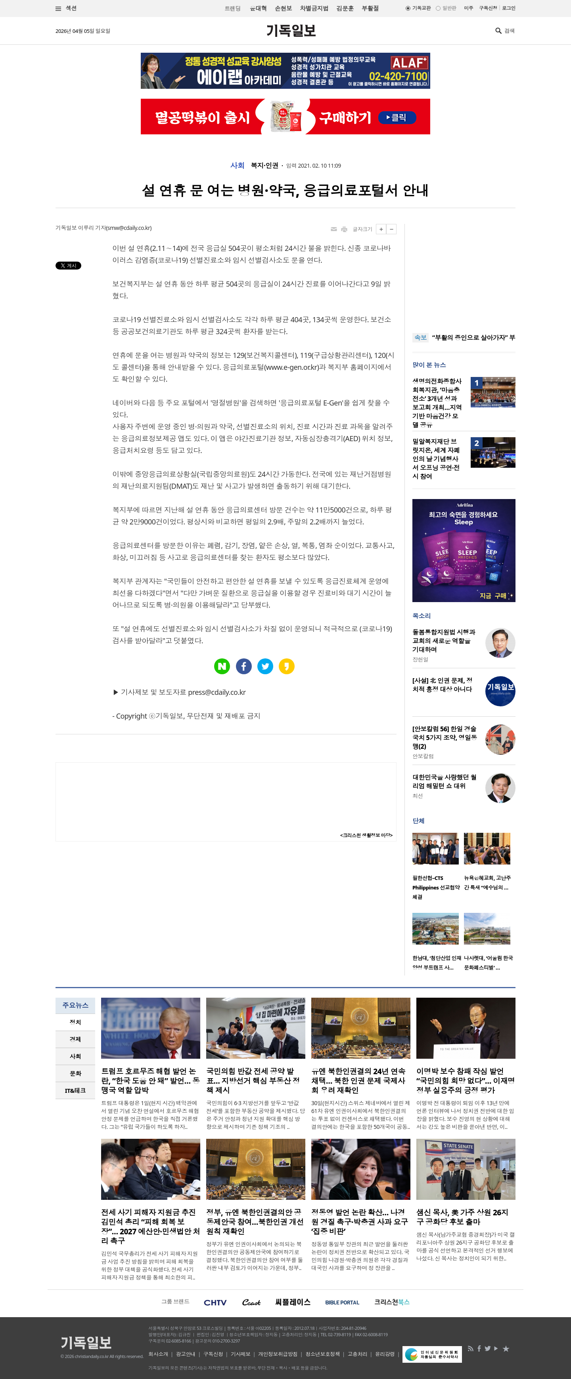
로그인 (508, 8)
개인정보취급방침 (278, 1354)
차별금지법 (314, 8)
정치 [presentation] (75, 1022)
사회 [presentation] (75, 1056)
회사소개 (158, 1354)
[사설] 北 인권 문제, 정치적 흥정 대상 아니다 (442, 685)
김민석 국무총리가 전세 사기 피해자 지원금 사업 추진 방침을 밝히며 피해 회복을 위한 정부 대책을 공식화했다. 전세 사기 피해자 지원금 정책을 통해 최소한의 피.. (149, 1265)
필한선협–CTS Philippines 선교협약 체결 (436, 887)
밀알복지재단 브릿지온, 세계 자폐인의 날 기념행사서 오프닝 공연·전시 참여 (436, 459)
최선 (417, 795)
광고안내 (186, 1354)
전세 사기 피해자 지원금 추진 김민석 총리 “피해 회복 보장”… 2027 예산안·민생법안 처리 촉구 (150, 1226)
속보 (420, 337)
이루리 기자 (92, 227)
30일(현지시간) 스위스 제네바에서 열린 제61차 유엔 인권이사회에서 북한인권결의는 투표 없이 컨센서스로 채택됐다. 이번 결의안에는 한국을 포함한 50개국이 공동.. (360, 1114)
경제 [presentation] (75, 1039)
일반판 (449, 8)
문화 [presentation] (75, 1073)
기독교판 (421, 8)
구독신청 (488, 8)
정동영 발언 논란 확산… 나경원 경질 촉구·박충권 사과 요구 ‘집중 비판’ (359, 1222)
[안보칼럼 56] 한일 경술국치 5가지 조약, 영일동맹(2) (444, 738)
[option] (438, 869)
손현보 (283, 8)
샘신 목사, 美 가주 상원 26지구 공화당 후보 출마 (462, 1217)
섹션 (66, 8)
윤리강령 (385, 1354)
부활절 (370, 8)
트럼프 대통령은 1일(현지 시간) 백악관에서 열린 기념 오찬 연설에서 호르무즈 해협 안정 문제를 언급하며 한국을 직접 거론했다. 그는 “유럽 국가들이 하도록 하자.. (150, 1114)
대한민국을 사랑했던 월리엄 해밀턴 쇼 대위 (444, 781)
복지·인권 (264, 166)
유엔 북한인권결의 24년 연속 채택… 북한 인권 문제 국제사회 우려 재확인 (358, 1081)
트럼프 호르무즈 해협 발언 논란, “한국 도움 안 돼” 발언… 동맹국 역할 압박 (150, 1081)
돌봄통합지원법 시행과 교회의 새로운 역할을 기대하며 (443, 641)
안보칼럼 (423, 756)
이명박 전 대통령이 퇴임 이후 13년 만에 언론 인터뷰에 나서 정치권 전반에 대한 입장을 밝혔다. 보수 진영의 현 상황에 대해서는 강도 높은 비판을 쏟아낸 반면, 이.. (465, 1114)
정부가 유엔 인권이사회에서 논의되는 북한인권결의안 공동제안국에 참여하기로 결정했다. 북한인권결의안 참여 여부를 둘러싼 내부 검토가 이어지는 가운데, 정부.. (254, 1256)
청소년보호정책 (322, 1354)
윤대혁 (258, 8)
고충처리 (358, 1354)
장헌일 (420, 659)
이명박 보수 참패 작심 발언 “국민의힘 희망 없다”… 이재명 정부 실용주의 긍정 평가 (465, 1081)
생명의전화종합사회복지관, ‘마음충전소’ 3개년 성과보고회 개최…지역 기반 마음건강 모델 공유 (437, 403)
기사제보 (241, 1354)
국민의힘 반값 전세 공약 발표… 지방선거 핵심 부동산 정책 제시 (253, 1081)
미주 (468, 8)
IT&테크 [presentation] (75, 1090)
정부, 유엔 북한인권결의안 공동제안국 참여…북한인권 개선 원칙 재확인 (255, 1222)
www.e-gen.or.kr (291, 367)
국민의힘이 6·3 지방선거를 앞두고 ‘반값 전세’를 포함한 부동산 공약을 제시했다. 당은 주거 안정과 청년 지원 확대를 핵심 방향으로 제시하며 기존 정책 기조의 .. (255, 1114)
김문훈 (344, 8)
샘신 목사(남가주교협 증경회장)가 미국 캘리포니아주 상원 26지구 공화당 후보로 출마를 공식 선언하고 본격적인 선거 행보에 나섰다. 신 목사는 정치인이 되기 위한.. (465, 1246)
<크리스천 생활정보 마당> (366, 835)
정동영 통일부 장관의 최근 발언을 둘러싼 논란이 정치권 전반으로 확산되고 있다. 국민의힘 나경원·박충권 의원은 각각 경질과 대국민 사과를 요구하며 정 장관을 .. (360, 1256)
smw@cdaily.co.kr (128, 227)
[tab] (75, 1022)
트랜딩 (232, 8)
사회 (237, 166)
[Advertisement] (464, 273)
